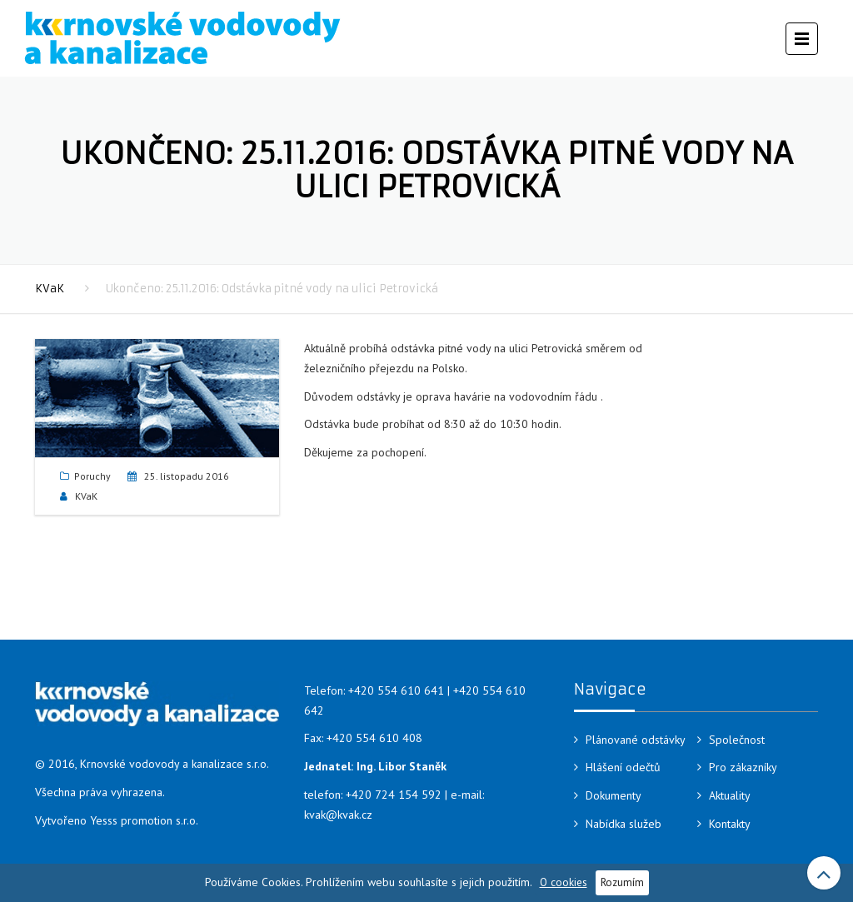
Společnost (737, 739)
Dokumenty (613, 795)
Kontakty (730, 823)
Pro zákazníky (743, 767)
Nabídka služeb (623, 823)
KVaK (49, 289)
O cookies (563, 882)
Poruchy (92, 476)
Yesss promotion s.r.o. (144, 820)
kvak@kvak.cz (338, 814)
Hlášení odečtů (623, 767)
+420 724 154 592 (393, 794)
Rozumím (622, 882)
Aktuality (730, 795)
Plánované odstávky (636, 739)
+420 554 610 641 (396, 690)
